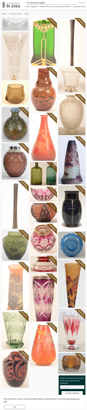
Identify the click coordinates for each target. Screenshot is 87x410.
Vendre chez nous (47, 6)
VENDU (24, 110)
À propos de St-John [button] (63, 6)
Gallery (4, 14)
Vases (26, 14)
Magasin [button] (35, 6)
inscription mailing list (72, 393)
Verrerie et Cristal (15, 14)
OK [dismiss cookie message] (14, 407)
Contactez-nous (79, 6)
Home (27, 6)
